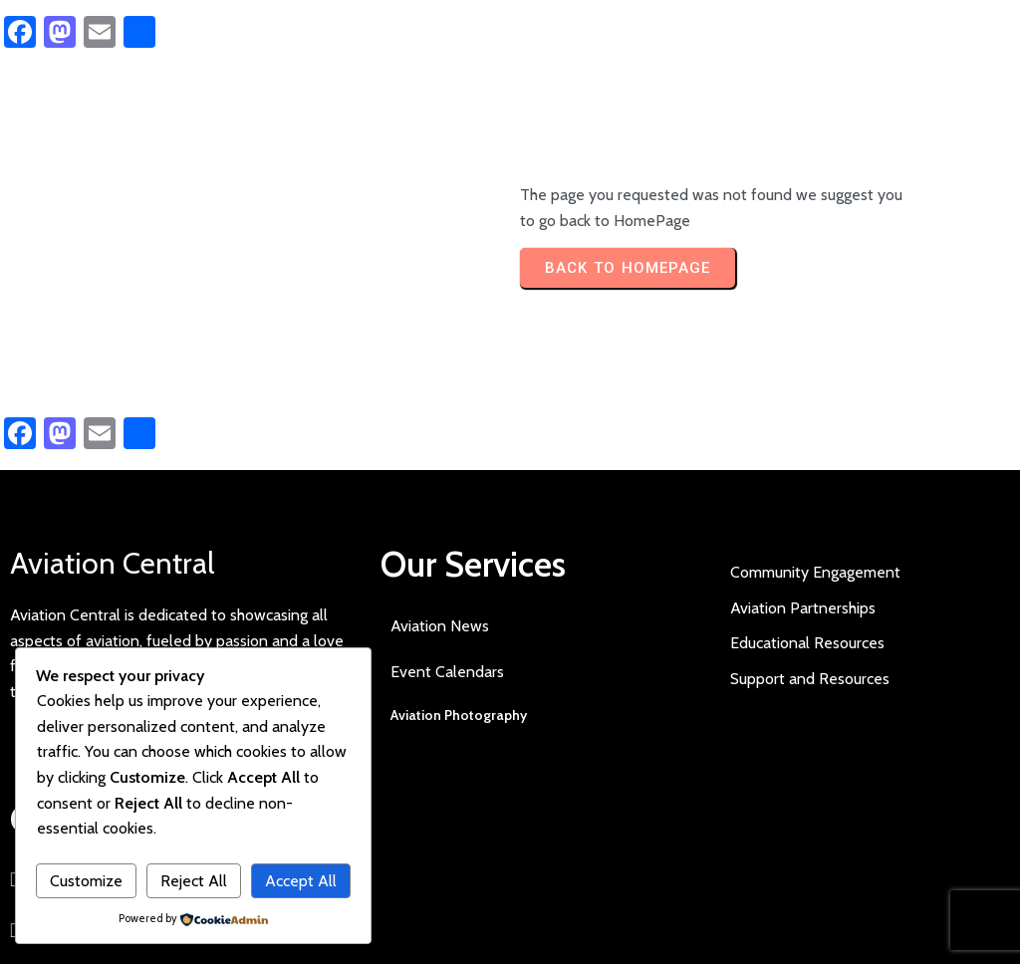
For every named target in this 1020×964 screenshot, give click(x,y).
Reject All (193, 880)
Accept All (301, 880)
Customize (86, 880)
